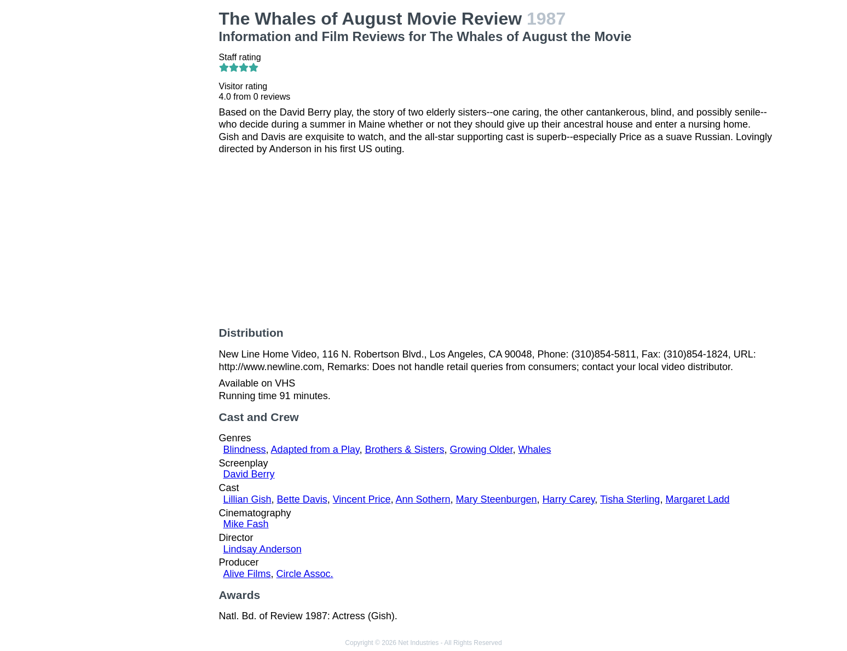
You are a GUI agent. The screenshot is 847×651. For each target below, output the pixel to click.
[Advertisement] (147, 173)
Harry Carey (569, 499)
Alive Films (247, 573)
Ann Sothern (422, 499)
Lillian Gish (247, 499)
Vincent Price (362, 499)
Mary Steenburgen (496, 499)
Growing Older (481, 449)
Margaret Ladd (697, 499)
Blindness (244, 449)
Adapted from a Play (315, 449)
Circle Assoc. (304, 573)
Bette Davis (302, 499)
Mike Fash (246, 524)
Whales (534, 449)
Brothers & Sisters (404, 449)
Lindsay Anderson (262, 549)
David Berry (249, 474)
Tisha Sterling (630, 499)
